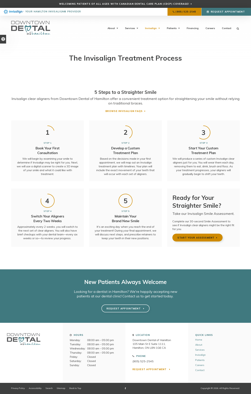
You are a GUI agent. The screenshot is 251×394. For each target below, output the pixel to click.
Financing (193, 28)
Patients (172, 28)
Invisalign (151, 28)
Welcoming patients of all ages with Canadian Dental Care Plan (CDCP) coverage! (124, 3)
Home (198, 339)
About (111, 28)
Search (49, 388)
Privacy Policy (18, 388)
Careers (210, 28)
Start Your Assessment (195, 237)
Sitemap (61, 388)
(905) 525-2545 (186, 11)
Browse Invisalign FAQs (124, 111)
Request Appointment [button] (228, 11)
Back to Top (75, 388)
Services (130, 28)
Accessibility (35, 388)
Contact (226, 28)
